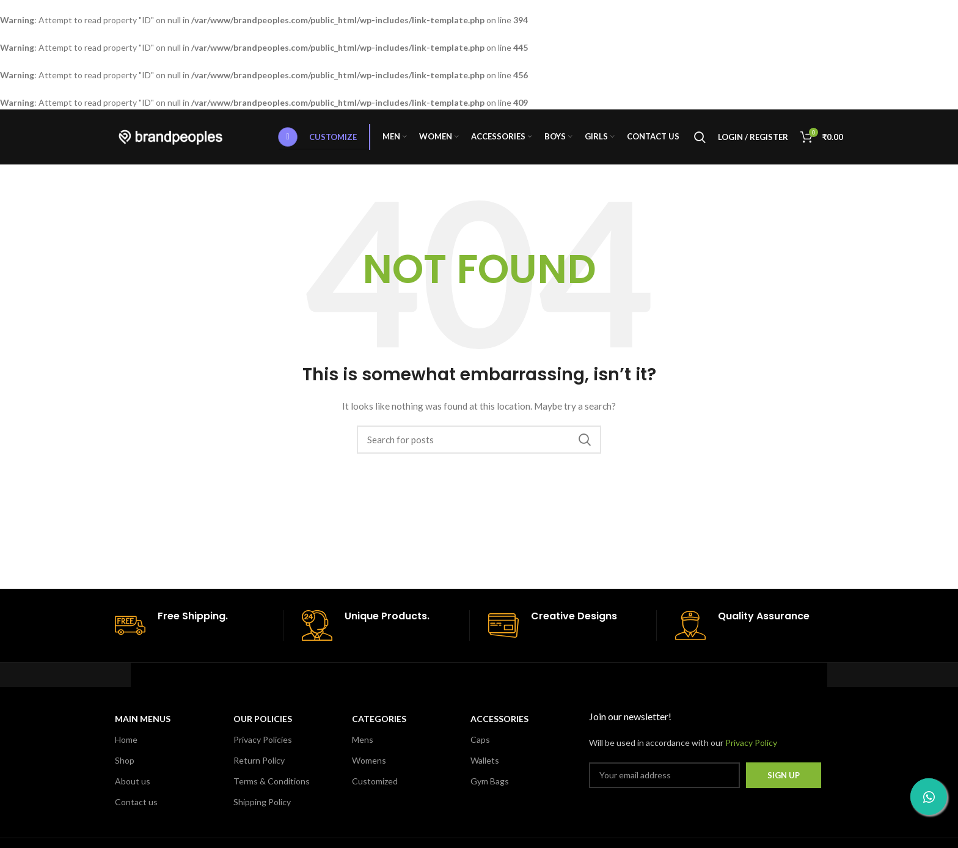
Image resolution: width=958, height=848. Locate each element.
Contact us (136, 802)
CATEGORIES (379, 718)
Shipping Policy (262, 802)
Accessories (499, 718)
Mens (362, 739)
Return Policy (259, 760)
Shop (124, 760)
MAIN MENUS (142, 718)
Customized (375, 781)
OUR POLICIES (262, 718)
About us (132, 781)
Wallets (484, 760)
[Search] (700, 137)
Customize (318, 137)
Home (126, 739)
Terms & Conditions (271, 781)
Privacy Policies (262, 739)
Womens (369, 760)
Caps (480, 739)
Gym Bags (489, 781)
